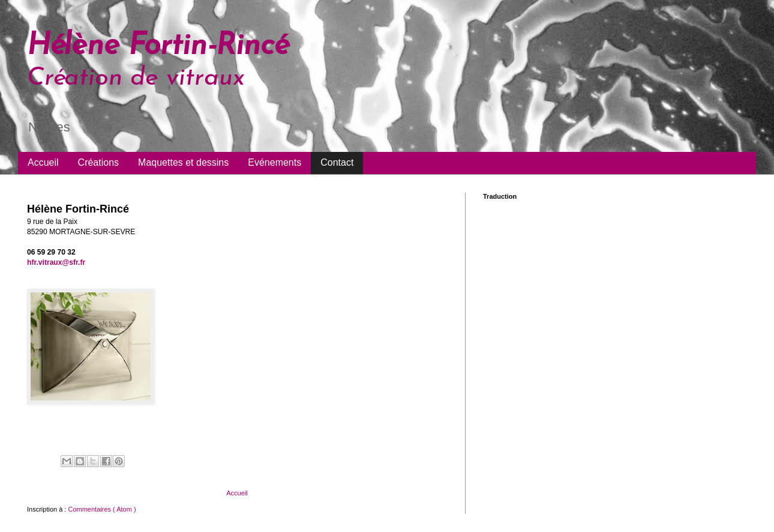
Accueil (43, 162)
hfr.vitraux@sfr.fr (56, 262)
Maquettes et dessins (183, 162)
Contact (336, 162)
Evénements (274, 162)
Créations (98, 162)
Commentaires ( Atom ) (102, 509)
